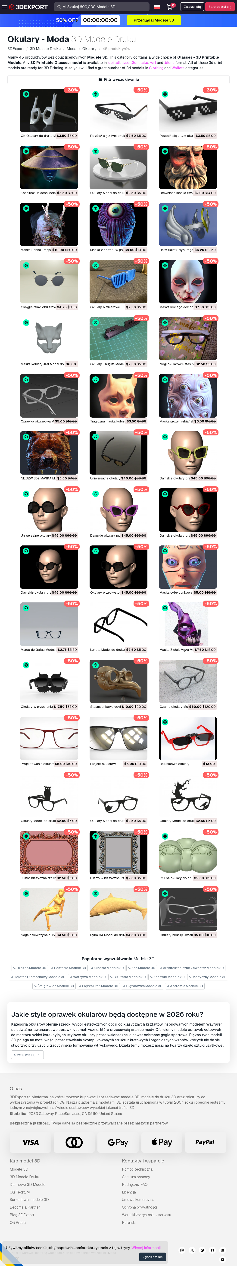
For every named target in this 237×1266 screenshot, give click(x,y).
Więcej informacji (146, 1247)
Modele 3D (19, 1169)
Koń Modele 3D (141, 968)
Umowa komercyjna (138, 1199)
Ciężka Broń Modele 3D (98, 986)
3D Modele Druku (24, 1177)
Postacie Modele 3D (68, 968)
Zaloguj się (192, 7)
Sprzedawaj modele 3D (29, 1199)
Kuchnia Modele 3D (107, 968)
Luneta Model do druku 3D (110, 650)
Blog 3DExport (22, 1214)
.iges (126, 62)
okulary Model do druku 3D (41, 821)
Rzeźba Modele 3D (30, 968)
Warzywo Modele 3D (88, 977)
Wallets (178, 68)
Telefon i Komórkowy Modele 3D (37, 977)
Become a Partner (25, 1207)
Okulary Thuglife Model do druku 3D (117, 364)
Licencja (129, 1192)
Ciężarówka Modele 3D (142, 986)
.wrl (153, 62)
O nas (16, 1089)
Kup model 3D (25, 1161)
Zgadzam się (153, 1257)
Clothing (156, 68)
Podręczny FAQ (135, 1184)
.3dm (135, 62)
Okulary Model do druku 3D (110, 193)
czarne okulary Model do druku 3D (186, 707)
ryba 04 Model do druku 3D (111, 935)
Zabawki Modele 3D (167, 977)
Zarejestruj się (220, 7)
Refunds (129, 1222)
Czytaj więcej (27, 1055)
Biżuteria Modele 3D (128, 977)
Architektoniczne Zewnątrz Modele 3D (191, 968)
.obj (111, 62)
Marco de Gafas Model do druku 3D (47, 650)
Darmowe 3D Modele (27, 1184)
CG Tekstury (20, 1192)
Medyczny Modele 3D (208, 977)
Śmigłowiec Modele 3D (54, 986)
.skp (144, 62)
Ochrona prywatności (139, 1207)
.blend (169, 62)
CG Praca (18, 1222)
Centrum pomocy (136, 1177)
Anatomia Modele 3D (185, 986)
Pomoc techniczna (137, 1169)
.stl (117, 62)
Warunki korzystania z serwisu (146, 1214)
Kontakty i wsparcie (143, 1161)
